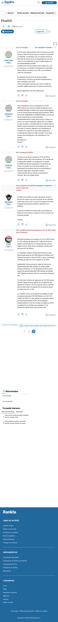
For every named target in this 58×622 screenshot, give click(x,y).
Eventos (5, 599)
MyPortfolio (7, 571)
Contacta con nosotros (10, 532)
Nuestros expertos (9, 536)
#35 (17, 185)
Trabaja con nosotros (10, 543)
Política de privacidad (26, 611)
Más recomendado (8, 412)
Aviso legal (14, 611)
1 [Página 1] (24, 331)
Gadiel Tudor (8, 60)
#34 (17, 152)
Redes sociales (8, 602)
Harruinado (8, 202)
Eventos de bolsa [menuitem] (23, 13)
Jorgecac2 (8, 165)
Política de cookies (41, 611)
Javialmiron (9, 114)
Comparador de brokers (11, 557)
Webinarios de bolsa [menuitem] (37, 13)
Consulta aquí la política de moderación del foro (38, 325)
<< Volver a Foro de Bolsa (9, 325)
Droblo (8, 244)
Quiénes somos (8, 526)
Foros (5, 586)
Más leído (19, 412)
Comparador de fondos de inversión (15, 561)
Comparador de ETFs (10, 564)
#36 (17, 230)
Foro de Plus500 (7, 401)
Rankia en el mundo (9, 529)
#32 (17, 47)
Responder (7, 31)
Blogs (5, 589)
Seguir (9, 62)
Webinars (6, 596)
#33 (17, 101)
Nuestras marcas (8, 539)
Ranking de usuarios (10, 592)
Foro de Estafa (6, 396)
